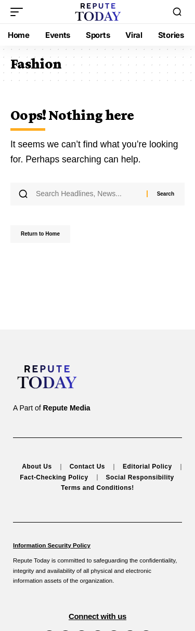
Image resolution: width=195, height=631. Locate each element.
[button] (19, 12)
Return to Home (40, 234)
